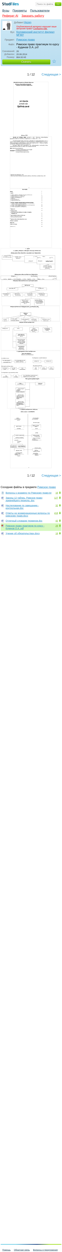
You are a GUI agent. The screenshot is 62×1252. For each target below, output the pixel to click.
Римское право (25, 39)
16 (56, 493)
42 (56, 520)
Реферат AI (10, 15)
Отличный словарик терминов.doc (24, 520)
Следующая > (51, 74)
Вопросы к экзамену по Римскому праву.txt (28, 493)
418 (56, 513)
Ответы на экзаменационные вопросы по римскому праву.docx (28, 514)
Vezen (27, 22)
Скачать (26, 61)
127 (56, 498)
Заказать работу (32, 15)
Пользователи (39, 10)
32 (56, 505)
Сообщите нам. (40, 29)
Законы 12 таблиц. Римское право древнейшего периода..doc (24, 499)
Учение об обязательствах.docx (23, 533)
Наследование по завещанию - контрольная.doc (22, 506)
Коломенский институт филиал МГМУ (35, 33)
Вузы (5, 10)
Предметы (20, 10)
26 (56, 525)
